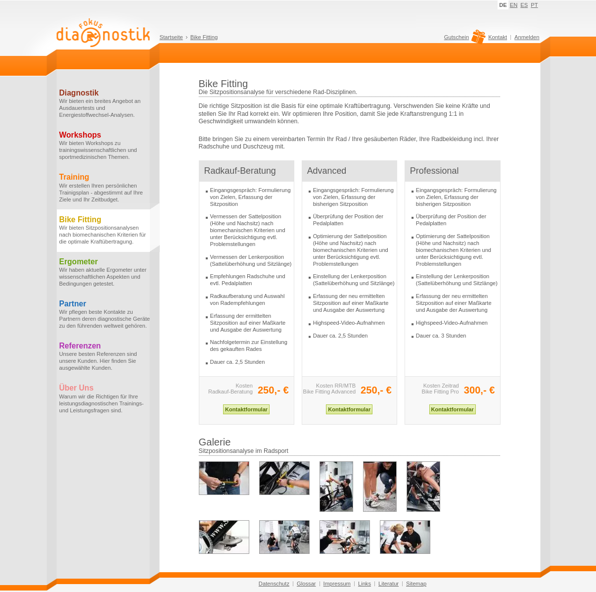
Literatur (388, 584)
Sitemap (416, 584)
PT (534, 5)
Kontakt (497, 37)
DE (503, 5)
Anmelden (526, 37)
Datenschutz (274, 584)
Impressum (337, 584)
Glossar (306, 584)
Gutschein (463, 40)
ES (524, 5)
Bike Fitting (204, 37)
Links (364, 584)
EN (514, 5)
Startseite (171, 37)
